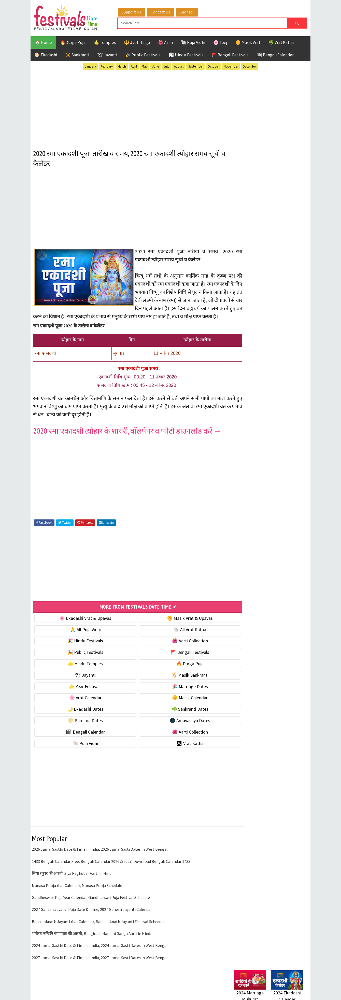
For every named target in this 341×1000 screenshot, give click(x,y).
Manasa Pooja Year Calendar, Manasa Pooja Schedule (77, 891)
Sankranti (244, 547)
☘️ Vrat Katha (281, 41)
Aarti (276, 503)
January (90, 66)
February (107, 66)
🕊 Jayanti (107, 54)
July (166, 66)
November (231, 66)
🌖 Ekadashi (46, 54)
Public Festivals (250, 539)
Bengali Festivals (251, 512)
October (213, 66)
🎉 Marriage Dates (176, 693)
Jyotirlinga (245, 530)
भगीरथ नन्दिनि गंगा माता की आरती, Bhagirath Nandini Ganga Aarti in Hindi (91, 939)
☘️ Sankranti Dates (176, 715)
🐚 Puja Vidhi (193, 41)
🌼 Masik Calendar (176, 704)
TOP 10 (291, 547)
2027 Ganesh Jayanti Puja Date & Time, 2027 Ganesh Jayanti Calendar (92, 915)
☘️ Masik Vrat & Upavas (256, 317)
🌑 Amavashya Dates (176, 727)
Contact (239, 679)
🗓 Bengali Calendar (275, 54)
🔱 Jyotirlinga (137, 41)
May (144, 66)
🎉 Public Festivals (142, 54)
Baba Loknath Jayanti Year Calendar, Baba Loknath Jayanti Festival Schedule (98, 927)
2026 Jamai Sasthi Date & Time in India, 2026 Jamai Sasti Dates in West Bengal (100, 855)
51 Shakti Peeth (249, 503)
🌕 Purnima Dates (80, 727)
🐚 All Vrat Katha (176, 636)
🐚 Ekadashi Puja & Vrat (256, 306)
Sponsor (191, 10)
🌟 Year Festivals (80, 693)
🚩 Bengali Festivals (229, 54)
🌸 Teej (220, 41)
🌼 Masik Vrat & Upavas (176, 624)
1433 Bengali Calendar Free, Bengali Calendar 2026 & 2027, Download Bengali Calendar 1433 (111, 867)
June (155, 66)
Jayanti (278, 521)
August (178, 66)
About (237, 671)
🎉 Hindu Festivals (80, 647)
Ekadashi (283, 512)
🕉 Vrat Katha (176, 750)
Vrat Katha (282, 556)
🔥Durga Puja (73, 41)
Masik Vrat (274, 530)
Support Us (136, 10)
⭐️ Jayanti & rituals (252, 327)
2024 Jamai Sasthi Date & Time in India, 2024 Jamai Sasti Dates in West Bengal (100, 952)
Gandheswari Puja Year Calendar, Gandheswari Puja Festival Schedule (91, 903)
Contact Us (165, 10)
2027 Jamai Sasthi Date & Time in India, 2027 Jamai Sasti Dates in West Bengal (100, 963)
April (134, 66)
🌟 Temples (105, 41)
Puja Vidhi (282, 539)
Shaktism (270, 547)
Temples (257, 556)
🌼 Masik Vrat (247, 41)
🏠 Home (43, 41)
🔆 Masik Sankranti (176, 681)
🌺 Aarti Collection (176, 647)
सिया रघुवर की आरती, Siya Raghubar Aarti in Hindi (72, 879)
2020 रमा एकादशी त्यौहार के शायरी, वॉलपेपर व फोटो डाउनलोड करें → (127, 437)
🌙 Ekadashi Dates (81, 715)
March (122, 66)
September (195, 66)
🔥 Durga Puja (176, 670)
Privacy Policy (245, 696)
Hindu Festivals (249, 521)
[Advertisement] (128, 106)
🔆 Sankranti (77, 54)
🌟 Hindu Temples (80, 670)
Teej (238, 556)
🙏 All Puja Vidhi (80, 636)
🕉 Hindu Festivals (185, 54)
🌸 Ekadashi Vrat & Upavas (81, 624)
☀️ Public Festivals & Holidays (262, 349)
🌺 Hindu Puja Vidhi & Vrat (258, 338)
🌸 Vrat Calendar (81, 704)
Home (237, 662)
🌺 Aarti (165, 41)
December (250, 66)
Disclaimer (241, 688)
